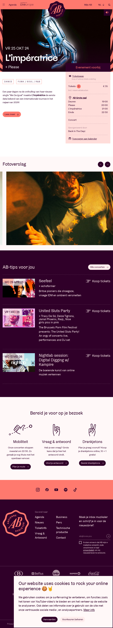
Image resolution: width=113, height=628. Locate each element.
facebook (47, 489)
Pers (59, 522)
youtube (56, 490)
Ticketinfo (40, 528)
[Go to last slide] (100, 164)
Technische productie (63, 530)
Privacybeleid (12, 624)
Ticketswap (76, 76)
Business (61, 517)
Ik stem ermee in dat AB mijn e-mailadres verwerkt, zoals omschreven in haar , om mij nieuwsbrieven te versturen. (95, 547)
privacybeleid (88, 550)
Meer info (89, 610)
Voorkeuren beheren (72, 619)
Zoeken (109, 5)
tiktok (75, 490)
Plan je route (20, 466)
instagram (38, 490)
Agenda (12, 4)
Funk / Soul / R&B (29, 81)
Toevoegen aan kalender (82, 138)
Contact (61, 537)
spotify (66, 490)
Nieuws (39, 522)
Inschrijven (108, 536)
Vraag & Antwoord (41, 535)
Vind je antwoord (56, 462)
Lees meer (12, 114)
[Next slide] (107, 164)
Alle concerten (99, 267)
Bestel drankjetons (92, 462)
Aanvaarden (49, 619)
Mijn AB (88, 4)
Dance (8, 81)
